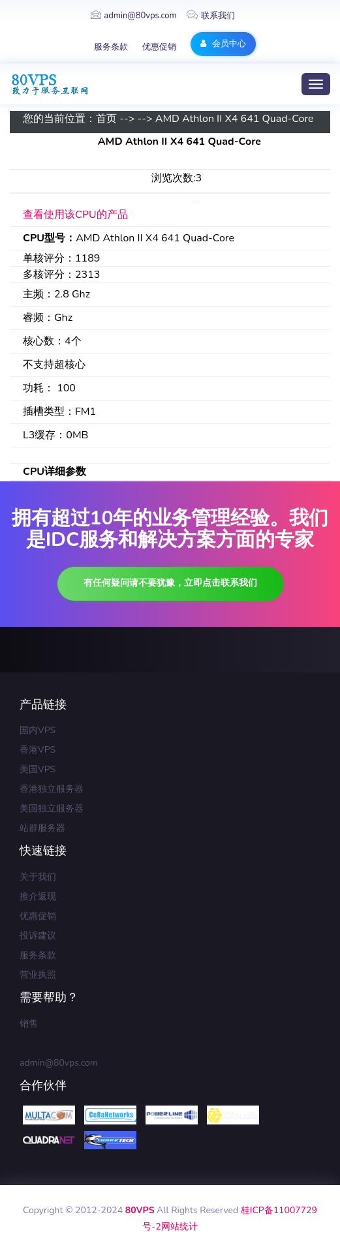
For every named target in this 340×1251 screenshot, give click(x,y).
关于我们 (38, 877)
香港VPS (37, 750)
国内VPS (37, 730)
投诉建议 (38, 935)
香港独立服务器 (52, 789)
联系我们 (211, 16)
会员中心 (222, 44)
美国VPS (37, 769)
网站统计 (179, 1226)
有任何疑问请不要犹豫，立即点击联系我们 (170, 583)
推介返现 (38, 896)
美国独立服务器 (52, 808)
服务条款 (111, 47)
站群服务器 (42, 828)
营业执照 (38, 975)
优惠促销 (159, 47)
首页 (106, 119)
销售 (29, 1023)
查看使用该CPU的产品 (75, 214)
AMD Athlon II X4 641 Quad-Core (234, 119)
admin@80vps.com (133, 16)
